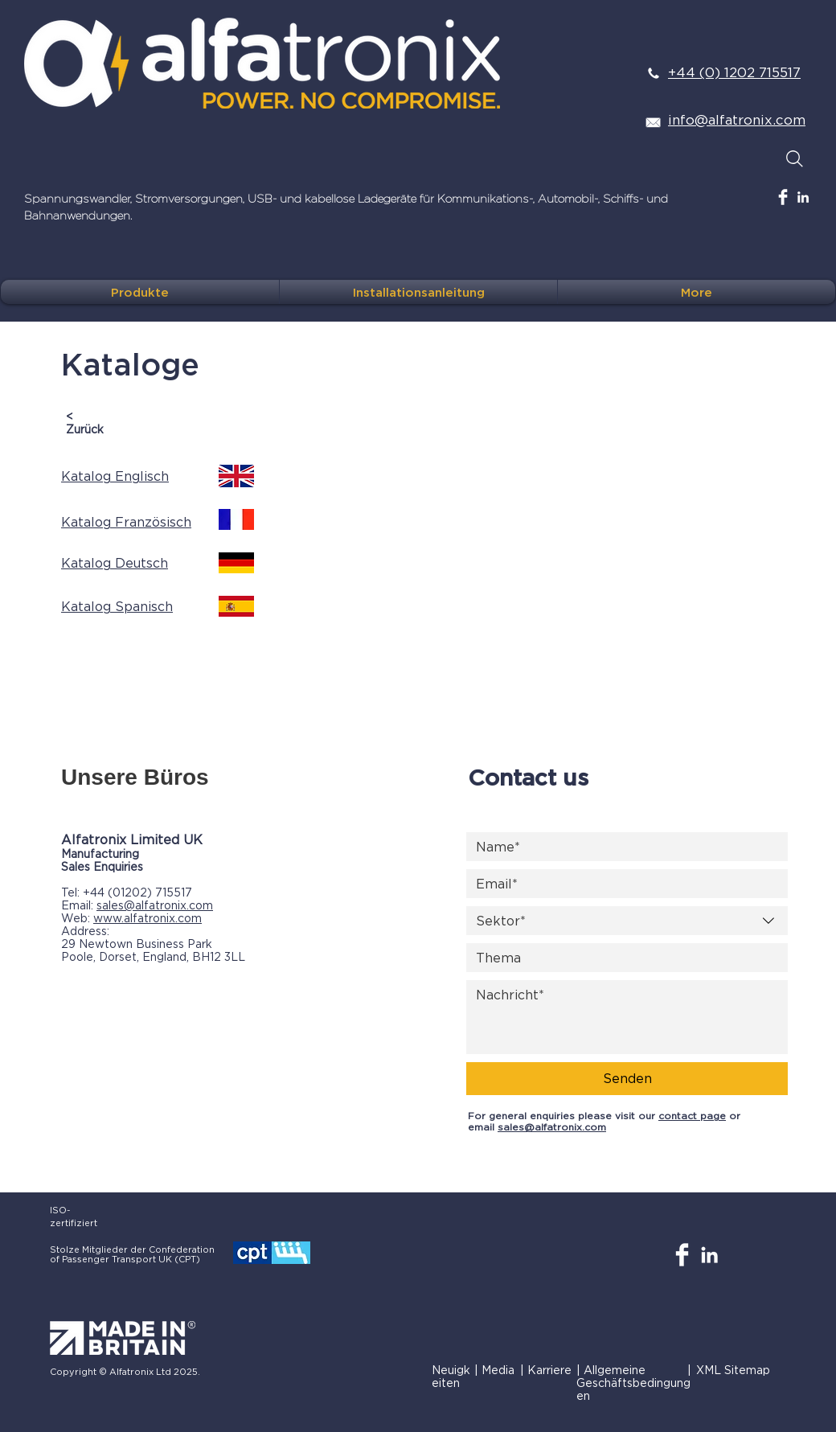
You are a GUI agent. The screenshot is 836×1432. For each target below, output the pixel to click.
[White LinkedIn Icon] (803, 197)
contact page (692, 1115)
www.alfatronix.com (147, 918)
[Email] (622, 883)
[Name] (622, 846)
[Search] (794, 158)
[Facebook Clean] (783, 197)
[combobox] (627, 920)
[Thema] (622, 957)
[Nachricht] (627, 1017)
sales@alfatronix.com (154, 905)
